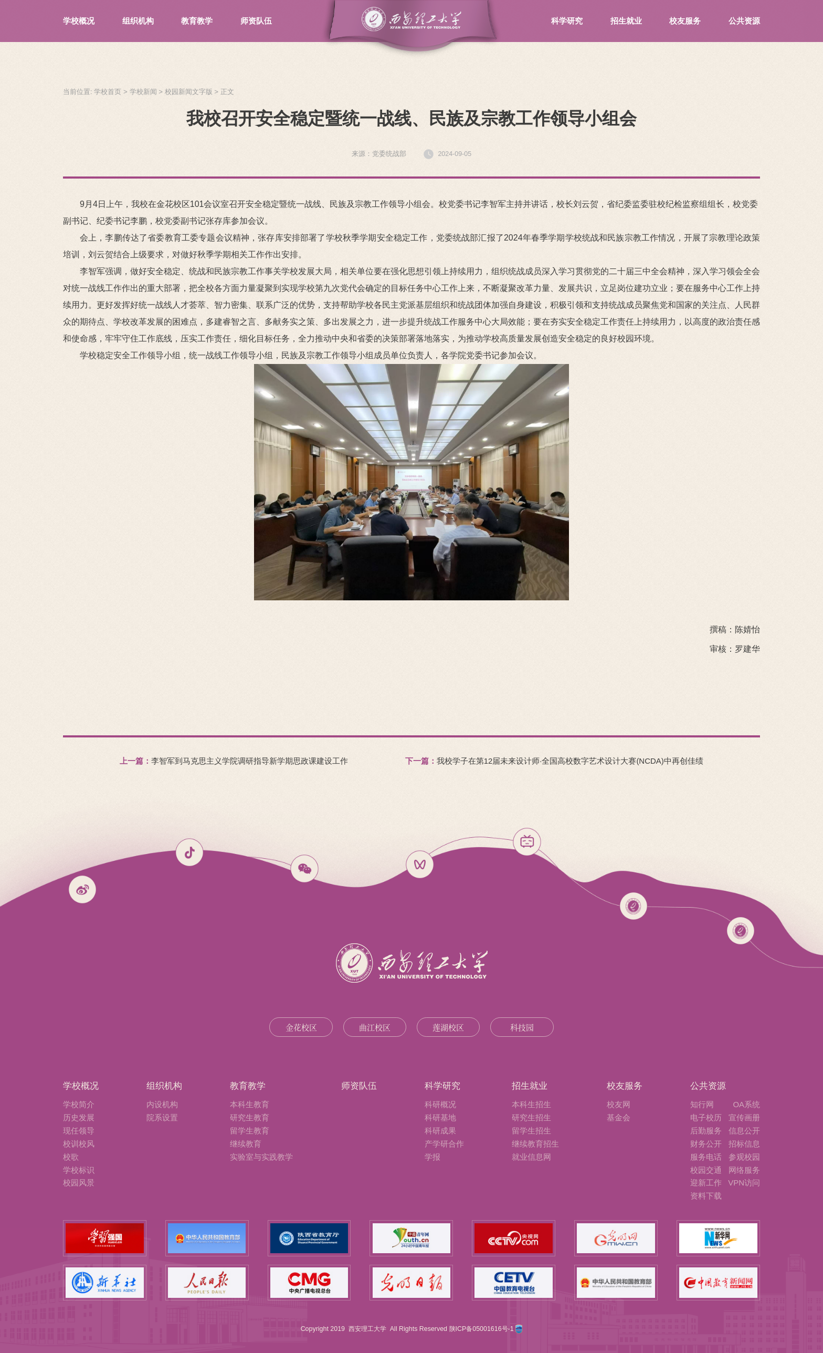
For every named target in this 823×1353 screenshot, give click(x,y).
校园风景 (78, 1182)
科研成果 (440, 1130)
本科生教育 (249, 1104)
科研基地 (440, 1117)
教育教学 (197, 20)
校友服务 (685, 20)
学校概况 (78, 20)
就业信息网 (531, 1156)
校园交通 (706, 1169)
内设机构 (162, 1104)
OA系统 (746, 1104)
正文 (227, 92)
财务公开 (706, 1143)
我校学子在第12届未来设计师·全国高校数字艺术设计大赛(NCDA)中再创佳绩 (570, 760)
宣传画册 (744, 1117)
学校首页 (107, 92)
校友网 (618, 1104)
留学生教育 (249, 1130)
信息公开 (744, 1130)
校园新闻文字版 (189, 92)
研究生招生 (531, 1117)
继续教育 (245, 1143)
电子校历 (706, 1117)
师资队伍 (256, 20)
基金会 (618, 1117)
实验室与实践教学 (261, 1156)
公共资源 (744, 20)
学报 (432, 1156)
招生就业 (626, 20)
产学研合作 (444, 1143)
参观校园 (744, 1156)
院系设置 (162, 1117)
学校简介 (78, 1104)
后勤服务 (706, 1130)
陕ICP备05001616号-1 (482, 1329)
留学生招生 (531, 1130)
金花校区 (301, 1027)
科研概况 (440, 1104)
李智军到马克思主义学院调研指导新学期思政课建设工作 (249, 760)
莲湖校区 (448, 1027)
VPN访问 (744, 1182)
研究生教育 (249, 1117)
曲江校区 (375, 1027)
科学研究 (567, 20)
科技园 (522, 1027)
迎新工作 (706, 1182)
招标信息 (744, 1143)
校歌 (71, 1156)
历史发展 (78, 1117)
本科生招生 (531, 1104)
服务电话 (706, 1156)
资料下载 (706, 1195)
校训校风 (78, 1143)
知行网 (702, 1104)
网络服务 (744, 1169)
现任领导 (78, 1130)
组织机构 (138, 20)
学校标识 (78, 1169)
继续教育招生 (535, 1143)
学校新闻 (143, 92)
